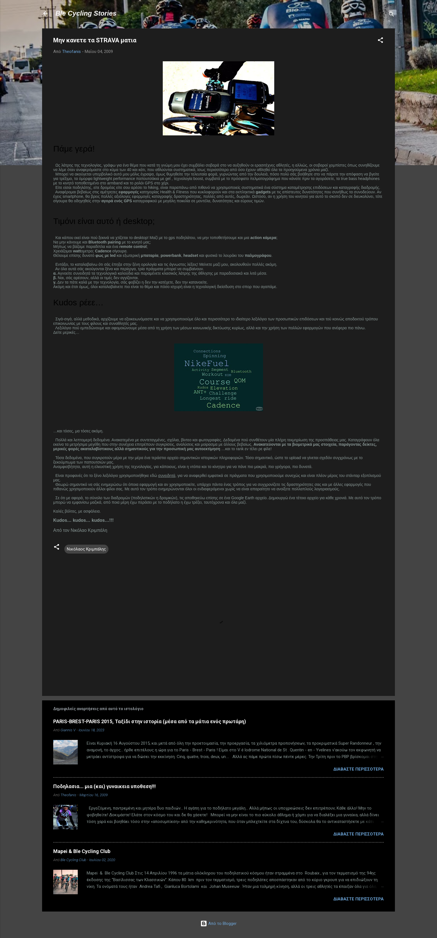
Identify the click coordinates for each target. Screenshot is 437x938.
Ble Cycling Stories (85, 13)
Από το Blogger (218, 923)
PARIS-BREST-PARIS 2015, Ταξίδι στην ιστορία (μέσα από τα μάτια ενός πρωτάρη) (149, 721)
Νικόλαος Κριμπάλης (86, 549)
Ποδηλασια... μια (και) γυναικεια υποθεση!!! (104, 786)
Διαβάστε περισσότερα (358, 769)
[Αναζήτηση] (391, 15)
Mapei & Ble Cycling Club (81, 851)
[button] (380, 41)
